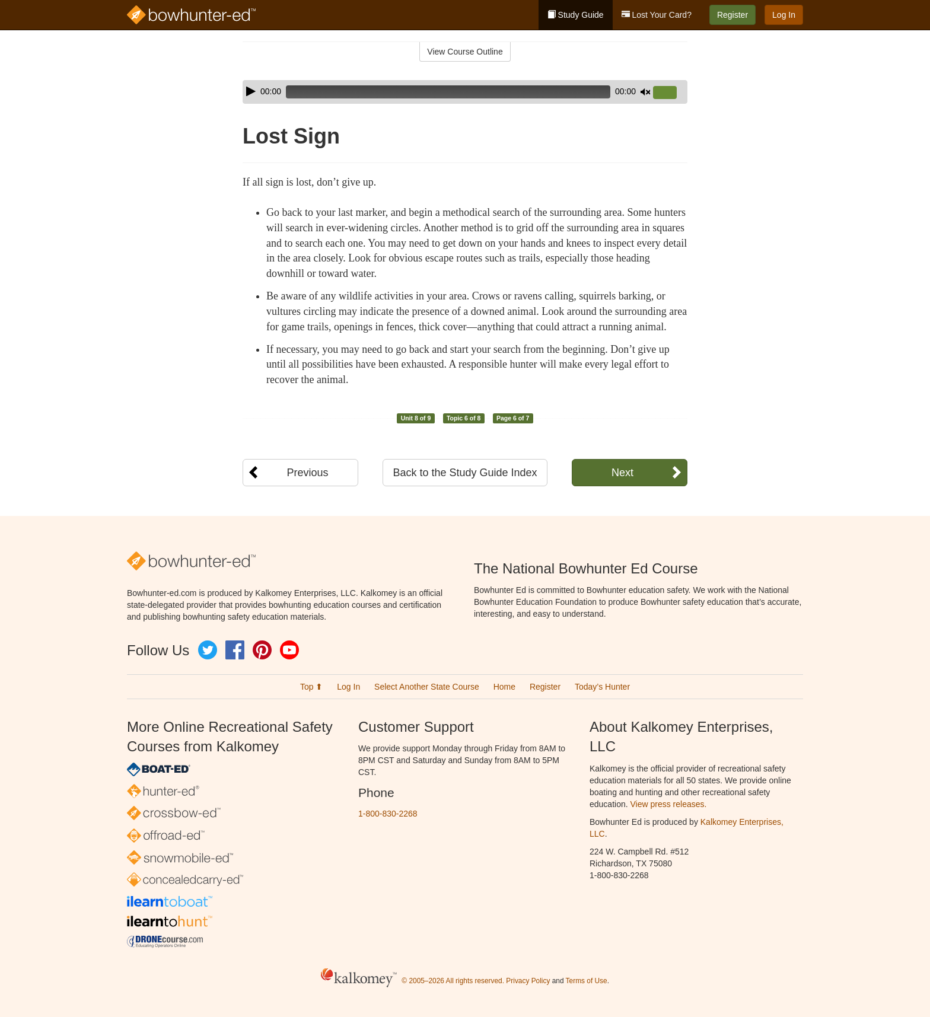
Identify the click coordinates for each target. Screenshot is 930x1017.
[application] (465, 92)
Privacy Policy (528, 981)
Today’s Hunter (602, 686)
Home (504, 686)
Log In (783, 15)
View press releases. (668, 804)
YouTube (289, 649)
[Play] (251, 91)
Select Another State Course (426, 686)
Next (622, 473)
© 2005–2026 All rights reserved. (453, 981)
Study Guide (575, 15)
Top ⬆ (311, 686)
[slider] (448, 91)
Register (732, 15)
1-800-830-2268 (388, 813)
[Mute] (645, 92)
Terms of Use (586, 981)
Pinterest (262, 649)
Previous (307, 473)
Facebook (234, 649)
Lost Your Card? (657, 15)
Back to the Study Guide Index (465, 473)
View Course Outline (464, 51)
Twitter (207, 649)
